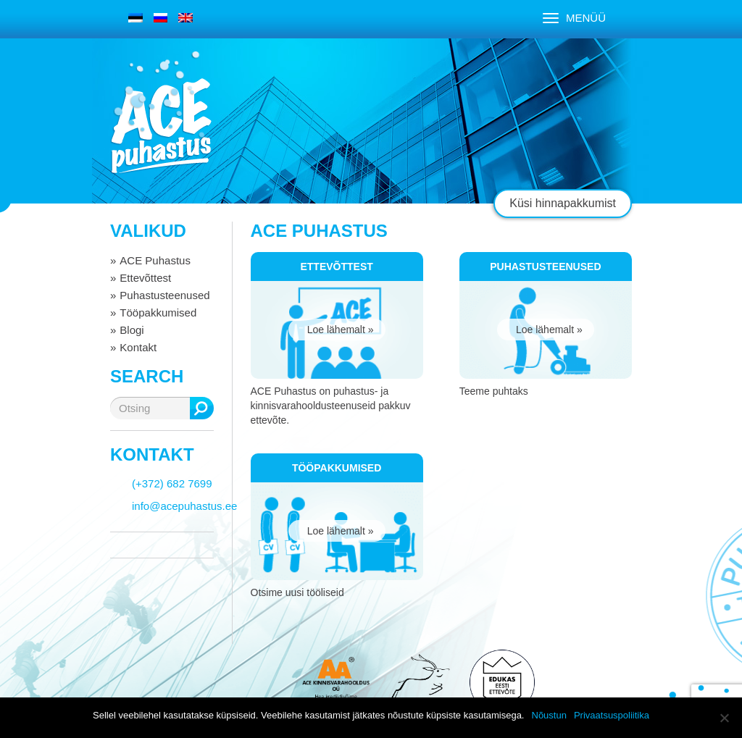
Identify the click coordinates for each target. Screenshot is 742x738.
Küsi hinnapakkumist (562, 203)
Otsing (202, 408)
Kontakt (138, 347)
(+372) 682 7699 (172, 483)
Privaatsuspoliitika (611, 715)
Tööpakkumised (158, 312)
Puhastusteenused (164, 295)
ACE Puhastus (155, 260)
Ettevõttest (145, 278)
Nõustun (549, 715)
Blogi (131, 330)
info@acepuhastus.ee (184, 506)
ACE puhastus (161, 126)
